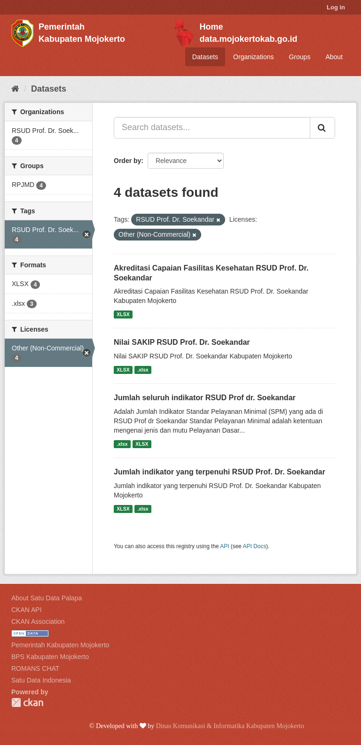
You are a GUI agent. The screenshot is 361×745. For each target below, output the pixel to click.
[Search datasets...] (212, 128)
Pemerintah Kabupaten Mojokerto (60, 645)
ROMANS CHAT (35, 668)
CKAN (27, 702)
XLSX (123, 314)
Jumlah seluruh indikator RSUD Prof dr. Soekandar (205, 398)
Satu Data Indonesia (41, 680)
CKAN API (26, 609)
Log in (336, 7)
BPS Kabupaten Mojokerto (50, 656)
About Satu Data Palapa (46, 598)
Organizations (253, 57)
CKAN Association (38, 621)
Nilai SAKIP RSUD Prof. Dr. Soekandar (182, 342)
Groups (299, 57)
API (224, 546)
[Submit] (322, 128)
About (334, 57)
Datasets (205, 57)
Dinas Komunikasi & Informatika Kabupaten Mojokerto (230, 725)
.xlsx (142, 369)
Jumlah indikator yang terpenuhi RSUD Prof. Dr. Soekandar (219, 472)
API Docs (255, 546)
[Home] (15, 88)
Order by (127, 160)
